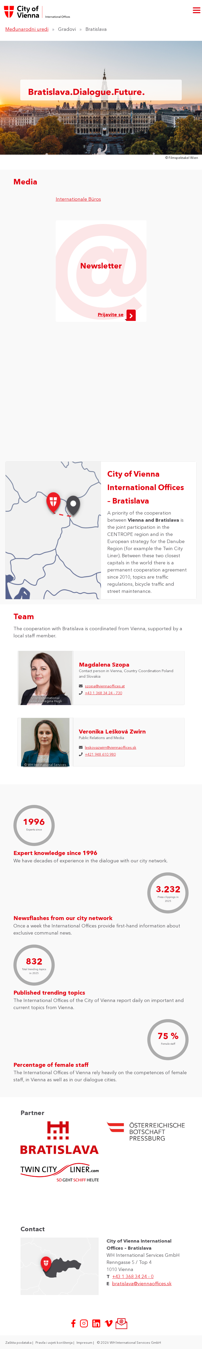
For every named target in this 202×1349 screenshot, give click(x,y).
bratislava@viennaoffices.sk (141, 1284)
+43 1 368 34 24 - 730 (103, 693)
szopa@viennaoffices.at (105, 686)
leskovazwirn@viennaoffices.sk (110, 747)
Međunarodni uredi (26, 29)
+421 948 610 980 (100, 754)
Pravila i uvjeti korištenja (54, 1342)
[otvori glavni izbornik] (196, 10)
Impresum (85, 1342)
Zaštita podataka (18, 1342)
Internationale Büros (78, 199)
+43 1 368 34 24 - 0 (133, 1276)
